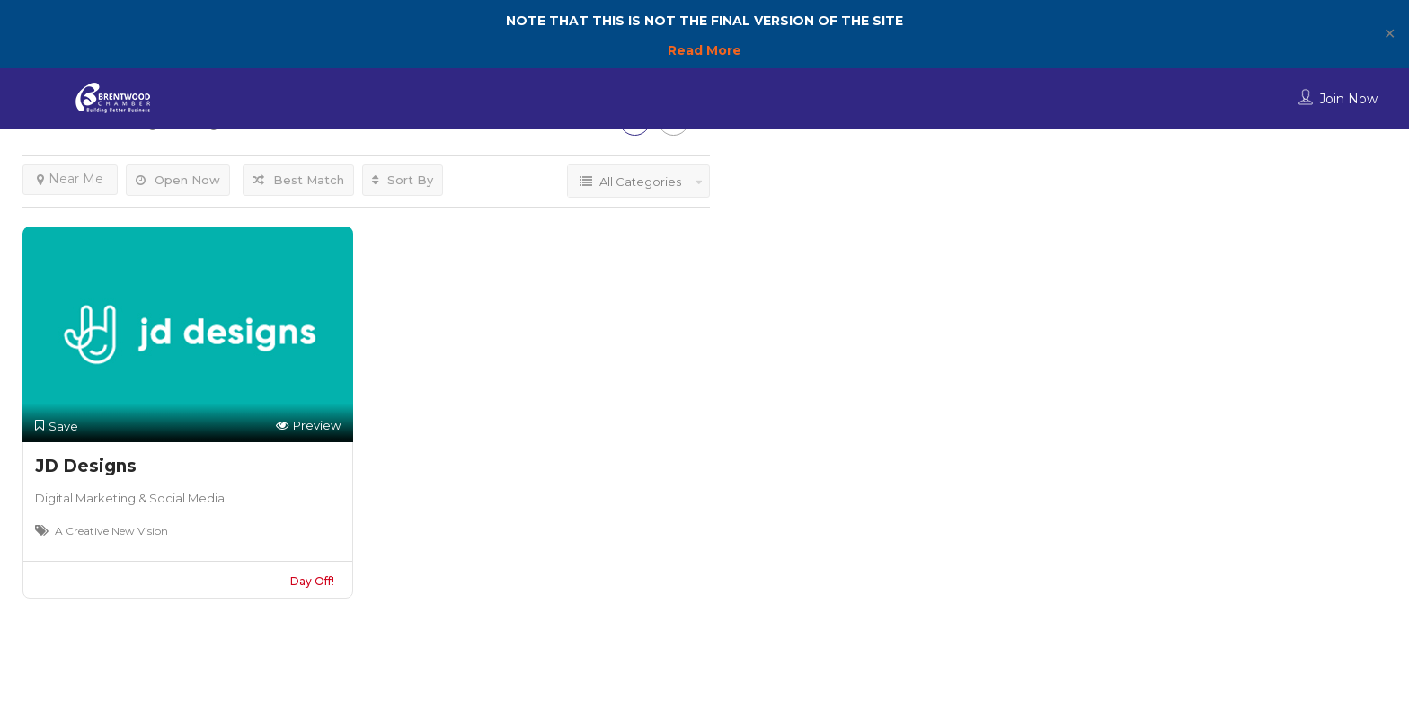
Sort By (402, 180)
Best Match (298, 180)
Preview (308, 425)
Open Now (178, 180)
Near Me (70, 179)
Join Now (1348, 99)
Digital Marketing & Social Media (130, 498)
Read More (704, 50)
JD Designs (86, 466)
